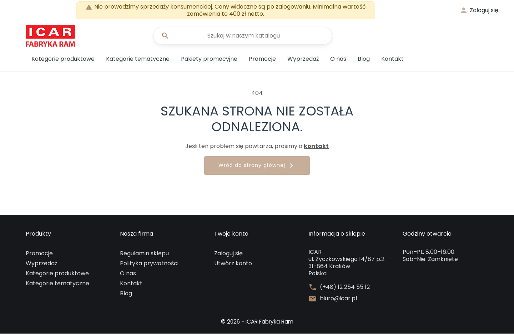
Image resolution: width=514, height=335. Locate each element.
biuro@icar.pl (338, 300)
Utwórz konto (233, 265)
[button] (479, 10)
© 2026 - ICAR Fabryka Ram (257, 323)
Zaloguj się (228, 255)
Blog (364, 60)
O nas (338, 60)
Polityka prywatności (149, 265)
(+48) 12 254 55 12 (345, 288)
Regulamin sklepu (144, 255)
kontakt (316, 147)
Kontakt (392, 60)
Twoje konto (231, 235)
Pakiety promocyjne (209, 60)
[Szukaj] (242, 36)
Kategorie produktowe (63, 60)
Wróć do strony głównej (257, 167)
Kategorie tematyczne (138, 60)
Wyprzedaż (303, 60)
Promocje (262, 60)
